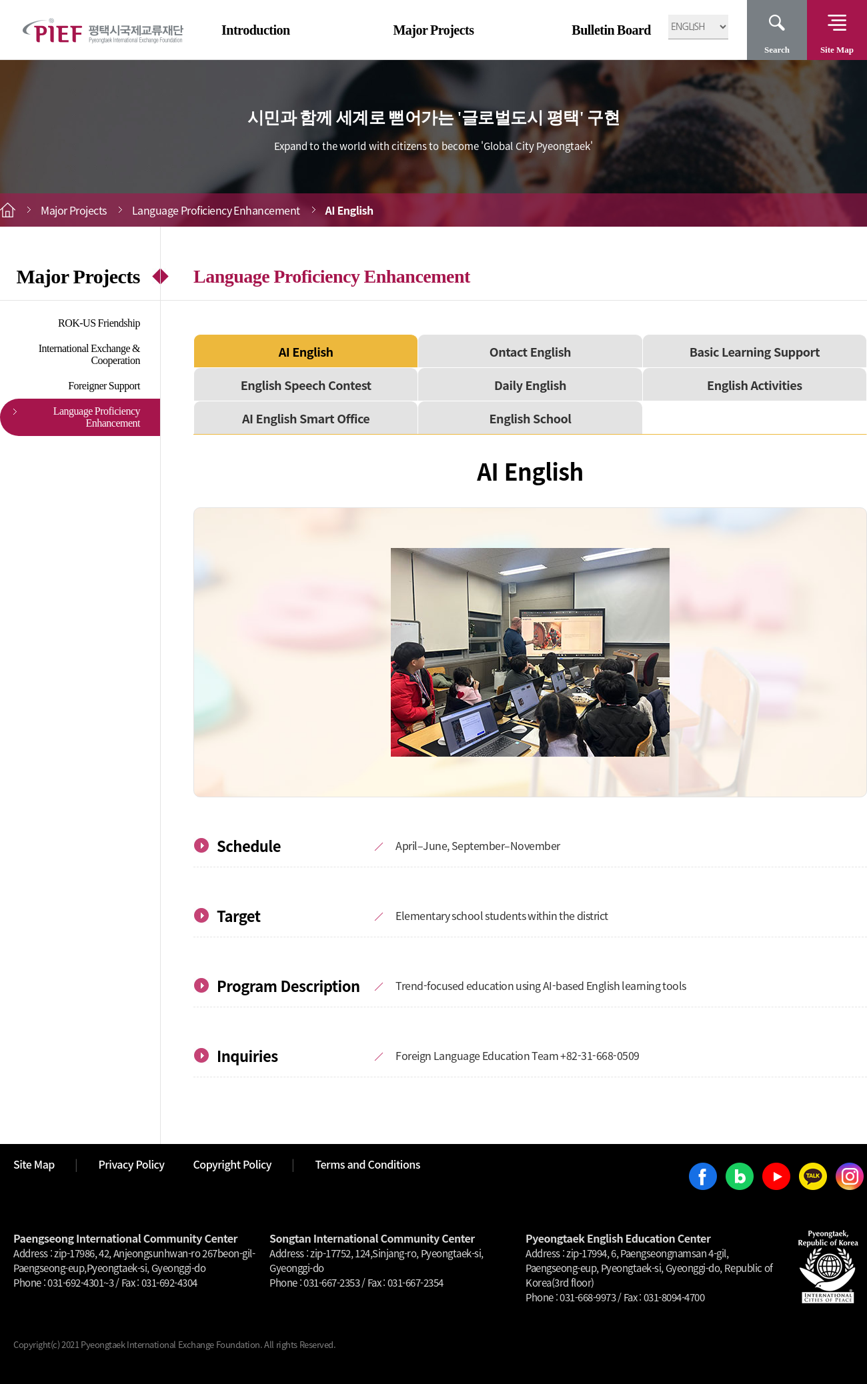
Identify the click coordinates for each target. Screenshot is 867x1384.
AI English (306, 351)
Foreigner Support (104, 385)
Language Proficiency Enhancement (96, 417)
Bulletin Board (611, 30)
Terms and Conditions (367, 1164)
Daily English (530, 384)
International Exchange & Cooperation (89, 354)
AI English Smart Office (305, 418)
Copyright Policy (232, 1164)
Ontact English (530, 351)
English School (531, 418)
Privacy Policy (131, 1164)
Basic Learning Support (755, 351)
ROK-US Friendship (99, 323)
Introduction (255, 30)
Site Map (837, 50)
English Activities (754, 384)
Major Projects (433, 30)
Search (777, 50)
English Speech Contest (306, 384)
